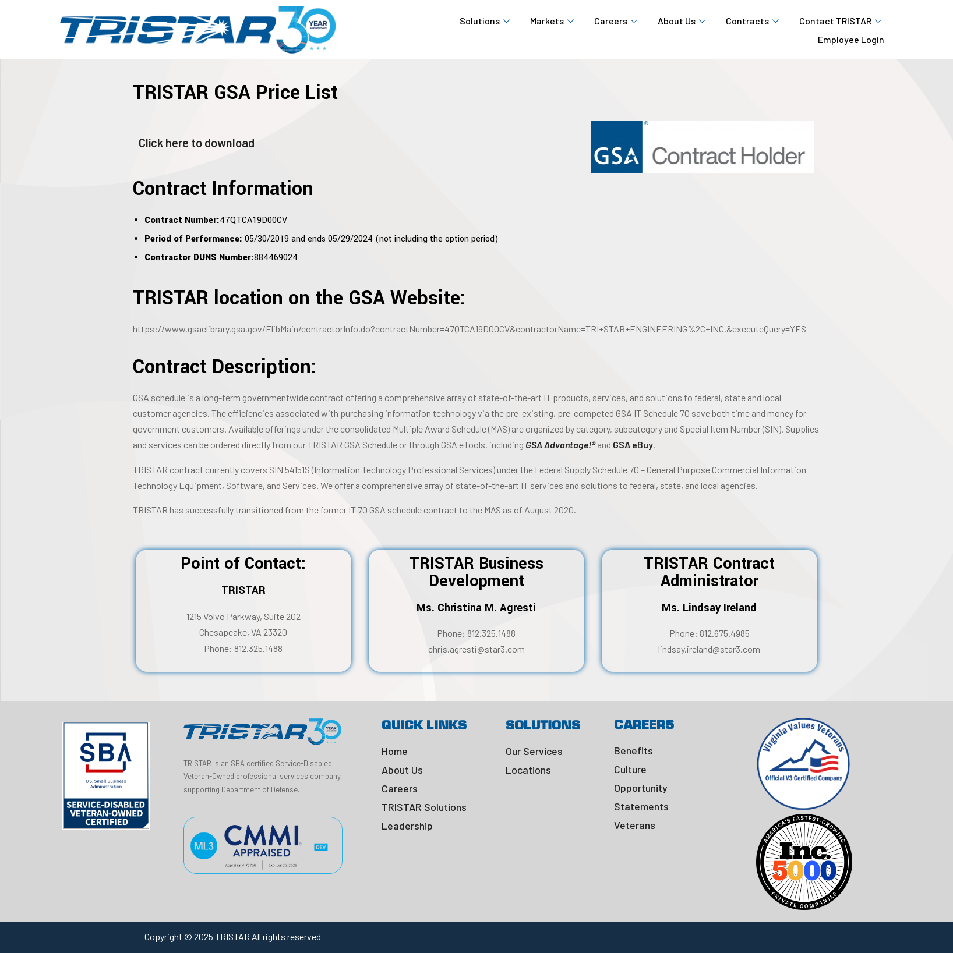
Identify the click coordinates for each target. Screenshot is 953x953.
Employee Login (851, 39)
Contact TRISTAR (841, 20)
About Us (683, 20)
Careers (617, 20)
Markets (553, 20)
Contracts (754, 20)
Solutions (486, 20)
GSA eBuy (633, 444)
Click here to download (197, 143)
